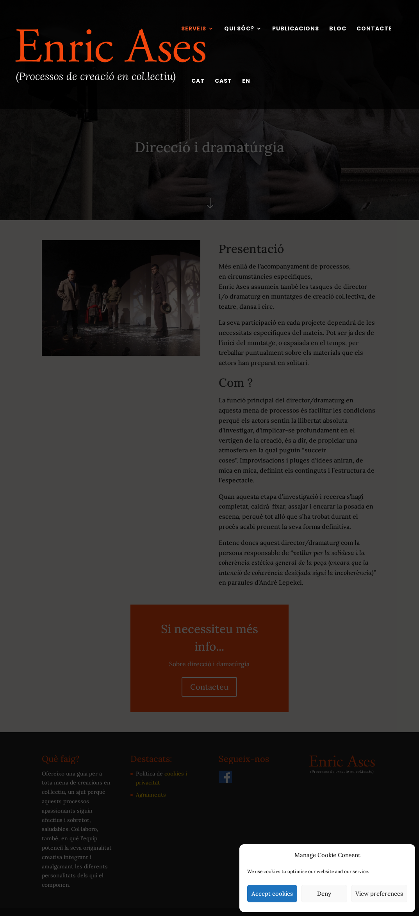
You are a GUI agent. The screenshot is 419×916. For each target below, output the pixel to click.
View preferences (379, 893)
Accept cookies (272, 893)
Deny (324, 893)
